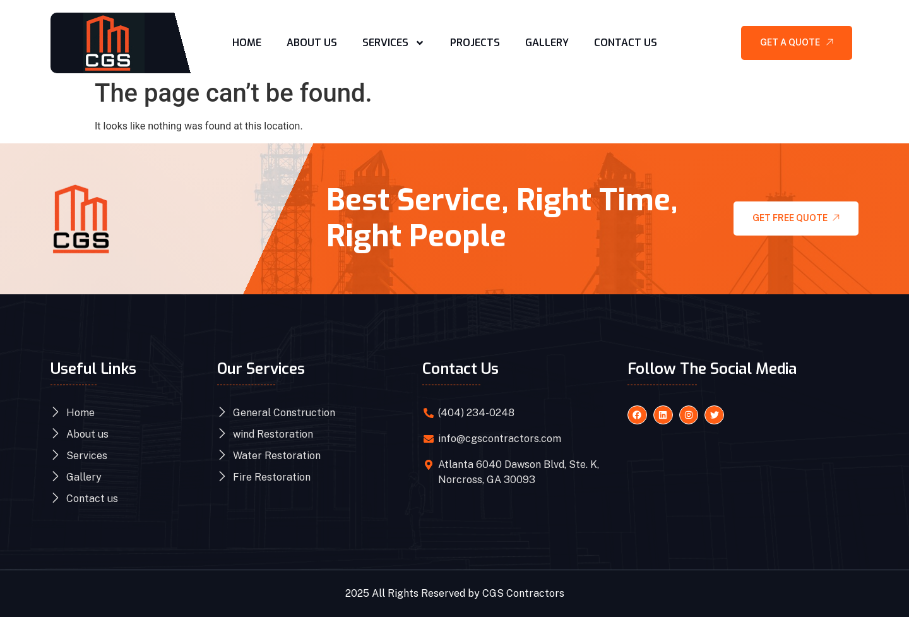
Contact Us (625, 42)
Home (246, 42)
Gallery (547, 42)
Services (393, 43)
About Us (312, 42)
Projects (475, 42)
